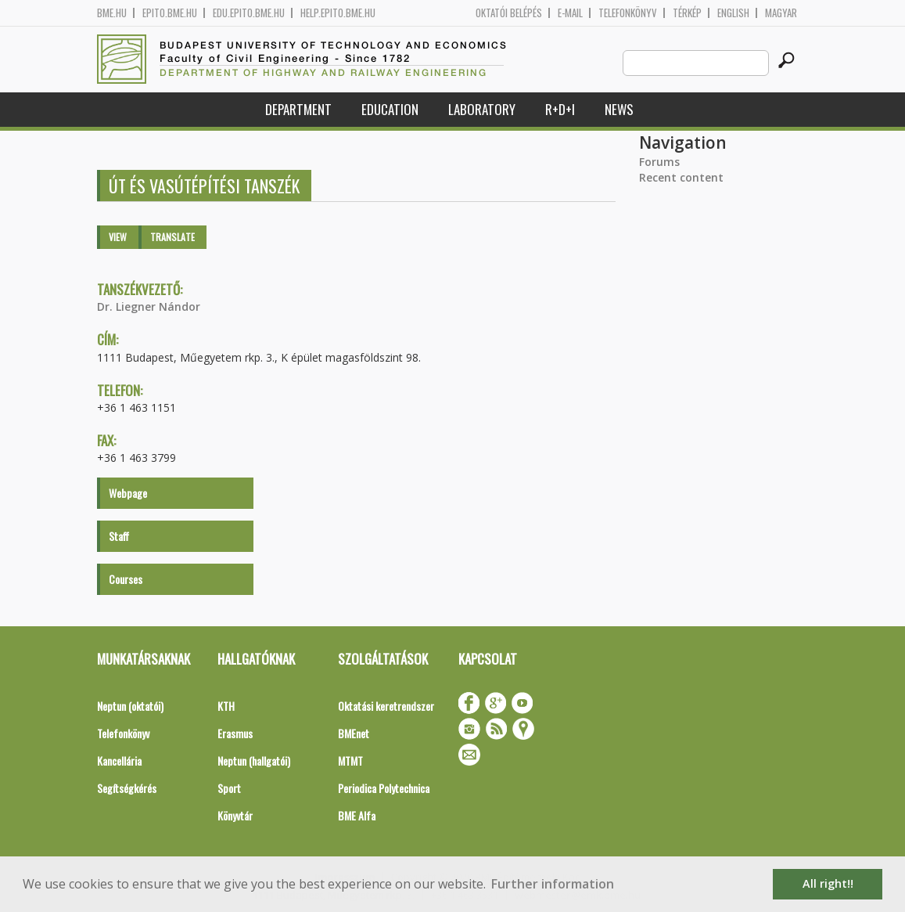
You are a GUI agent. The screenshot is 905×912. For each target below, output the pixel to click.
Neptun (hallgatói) (253, 760)
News (619, 109)
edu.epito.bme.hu (249, 13)
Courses (125, 579)
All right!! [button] (828, 883)
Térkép (687, 13)
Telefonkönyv (627, 13)
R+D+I (560, 109)
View (118, 236)
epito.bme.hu (169, 13)
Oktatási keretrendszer (386, 706)
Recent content (681, 177)
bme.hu (112, 13)
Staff (119, 536)
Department (298, 109)
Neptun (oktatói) (130, 706)
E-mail (570, 13)
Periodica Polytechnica (383, 788)
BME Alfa (356, 815)
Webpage (128, 493)
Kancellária (119, 760)
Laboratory (481, 109)
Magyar (781, 13)
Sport (229, 788)
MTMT (350, 760)
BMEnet (353, 733)
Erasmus (235, 733)
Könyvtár (235, 815)
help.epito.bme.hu (337, 13)
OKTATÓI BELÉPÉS (509, 13)
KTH (226, 706)
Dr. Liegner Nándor (148, 306)
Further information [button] (552, 883)
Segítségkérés (126, 788)
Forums (659, 161)
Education (389, 109)
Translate (172, 236)
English (733, 13)
